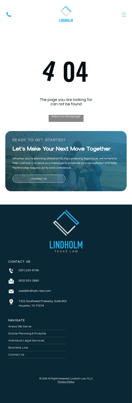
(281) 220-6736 (29, 270)
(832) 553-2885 (29, 280)
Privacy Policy (66, 382)
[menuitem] (66, 326)
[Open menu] (123, 14)
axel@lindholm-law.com (35, 290)
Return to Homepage (66, 116)
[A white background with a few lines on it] (9, 16)
